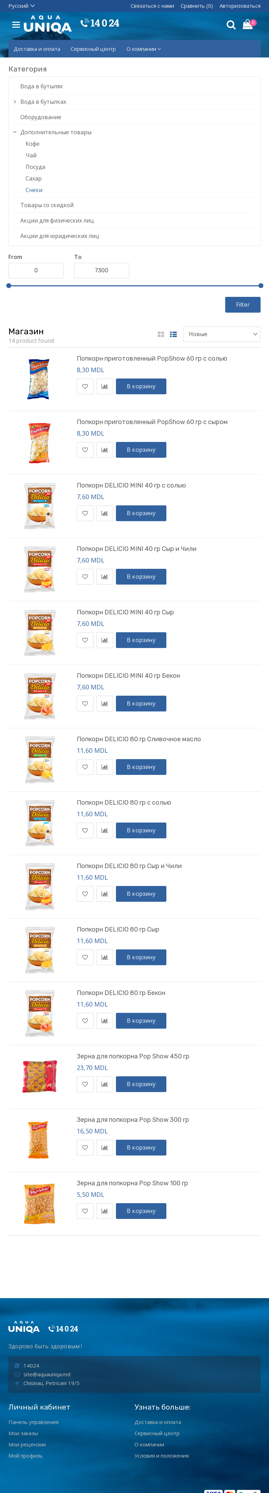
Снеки (34, 190)
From (15, 257)
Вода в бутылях (41, 86)
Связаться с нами (152, 5)
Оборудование (40, 117)
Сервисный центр (93, 48)
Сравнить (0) (197, 5)
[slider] (8, 285)
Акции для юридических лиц (59, 236)
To (78, 257)
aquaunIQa (118, 1482)
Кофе (33, 144)
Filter (243, 304)
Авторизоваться (240, 5)
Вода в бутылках (43, 101)
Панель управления (33, 1376)
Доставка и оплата (37, 48)
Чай (31, 155)
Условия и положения (161, 1410)
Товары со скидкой (47, 205)
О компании (143, 48)
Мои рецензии (27, 1399)
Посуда (35, 167)
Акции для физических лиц (57, 220)
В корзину (141, 386)
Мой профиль (25, 1410)
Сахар (34, 178)
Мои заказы (23, 1388)
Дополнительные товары (55, 132)
